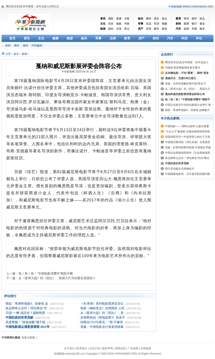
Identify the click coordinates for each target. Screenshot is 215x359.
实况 (148, 23)
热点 (202, 18)
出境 (118, 28)
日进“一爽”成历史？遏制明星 (26, 313)
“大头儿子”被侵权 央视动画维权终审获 (187, 131)
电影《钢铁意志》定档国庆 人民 (102, 308)
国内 (110, 28)
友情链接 (145, 348)
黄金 (202, 23)
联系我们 (82, 348)
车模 (194, 28)
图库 (17, 45)
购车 (202, 28)
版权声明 (107, 348)
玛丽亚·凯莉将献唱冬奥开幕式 (182, 67)
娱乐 (16, 53)
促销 (186, 28)
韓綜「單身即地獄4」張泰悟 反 (27, 303)
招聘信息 (120, 348)
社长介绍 (94, 348)
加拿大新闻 (28, 337)
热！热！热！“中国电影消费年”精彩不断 (46, 273)
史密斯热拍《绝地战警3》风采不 (103, 317)
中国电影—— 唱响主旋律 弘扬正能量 (187, 126)
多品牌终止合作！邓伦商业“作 (27, 308)
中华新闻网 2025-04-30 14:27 (78, 71)
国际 (110, 18)
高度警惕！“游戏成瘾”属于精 (26, 322)
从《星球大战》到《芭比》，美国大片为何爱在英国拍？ (57, 278)
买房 (148, 28)
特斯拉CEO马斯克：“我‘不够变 (102, 322)
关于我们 (69, 348)
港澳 (118, 18)
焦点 (164, 18)
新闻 (8, 45)
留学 (194, 18)
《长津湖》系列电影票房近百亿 (102, 303)
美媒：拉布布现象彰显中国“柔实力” (186, 83)
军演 (156, 23)
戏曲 (118, 23)
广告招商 (133, 348)
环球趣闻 (37, 45)
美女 (156, 18)
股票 (186, 23)
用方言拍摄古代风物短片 (179, 168)
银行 (194, 23)
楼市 (156, 28)
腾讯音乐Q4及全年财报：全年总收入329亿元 (32, 6)
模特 (148, 18)
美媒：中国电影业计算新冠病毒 (102, 326)
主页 (8, 53)
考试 (186, 18)
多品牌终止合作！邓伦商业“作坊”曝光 (187, 158)
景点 (126, 28)
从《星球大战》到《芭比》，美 (102, 313)
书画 (126, 23)
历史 (110, 23)
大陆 (126, 18)
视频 (164, 23)
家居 (164, 28)
